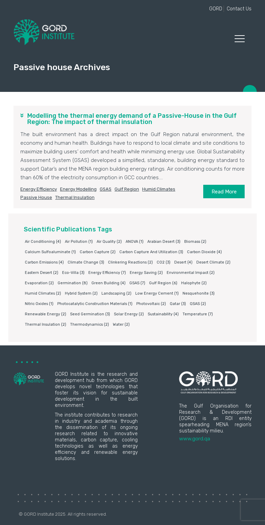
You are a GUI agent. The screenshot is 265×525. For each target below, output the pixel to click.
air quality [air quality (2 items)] (109, 241)
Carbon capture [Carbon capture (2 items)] (98, 252)
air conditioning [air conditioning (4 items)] (43, 241)
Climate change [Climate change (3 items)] (86, 262)
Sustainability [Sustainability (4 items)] (163, 314)
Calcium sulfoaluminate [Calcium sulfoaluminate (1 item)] (50, 252)
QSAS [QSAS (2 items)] (198, 304)
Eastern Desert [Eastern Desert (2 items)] (41, 272)
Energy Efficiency (38, 189)
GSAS (105, 189)
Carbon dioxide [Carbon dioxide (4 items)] (204, 252)
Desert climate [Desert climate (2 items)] (213, 262)
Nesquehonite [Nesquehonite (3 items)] (199, 293)
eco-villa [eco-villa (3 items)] (73, 272)
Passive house (36, 197)
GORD (215, 9)
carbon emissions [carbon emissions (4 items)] (44, 262)
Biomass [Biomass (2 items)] (195, 241)
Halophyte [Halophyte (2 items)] (194, 283)
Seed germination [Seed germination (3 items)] (90, 314)
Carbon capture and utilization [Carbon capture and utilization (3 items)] (151, 252)
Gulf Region (127, 189)
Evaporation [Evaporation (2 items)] (39, 283)
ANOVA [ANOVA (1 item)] (135, 241)
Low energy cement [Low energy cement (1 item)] (157, 293)
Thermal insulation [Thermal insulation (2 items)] (45, 324)
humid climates (158, 189)
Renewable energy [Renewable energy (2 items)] (45, 314)
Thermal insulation (75, 197)
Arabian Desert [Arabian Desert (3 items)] (163, 241)
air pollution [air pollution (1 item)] (79, 241)
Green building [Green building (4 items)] (108, 283)
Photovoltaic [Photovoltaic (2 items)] (151, 304)
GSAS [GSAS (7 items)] (137, 283)
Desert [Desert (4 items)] (183, 262)
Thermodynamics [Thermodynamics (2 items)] (89, 324)
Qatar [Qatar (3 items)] (178, 304)
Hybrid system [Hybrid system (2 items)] (81, 293)
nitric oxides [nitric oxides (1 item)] (39, 304)
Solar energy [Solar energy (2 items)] (129, 314)
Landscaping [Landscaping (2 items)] (116, 293)
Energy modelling (78, 189)
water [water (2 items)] (121, 324)
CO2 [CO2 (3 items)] (163, 262)
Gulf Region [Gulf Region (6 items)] (163, 283)
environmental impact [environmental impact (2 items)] (191, 272)
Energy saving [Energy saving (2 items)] (146, 272)
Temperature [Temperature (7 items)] (198, 314)
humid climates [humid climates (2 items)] (43, 293)
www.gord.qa (194, 439)
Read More (224, 192)
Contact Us (239, 9)
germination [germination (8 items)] (73, 283)
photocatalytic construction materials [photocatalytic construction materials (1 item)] (94, 304)
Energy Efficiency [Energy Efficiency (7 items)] (107, 272)
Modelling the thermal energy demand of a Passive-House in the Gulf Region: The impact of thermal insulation (132, 119)
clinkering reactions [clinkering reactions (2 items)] (130, 262)
